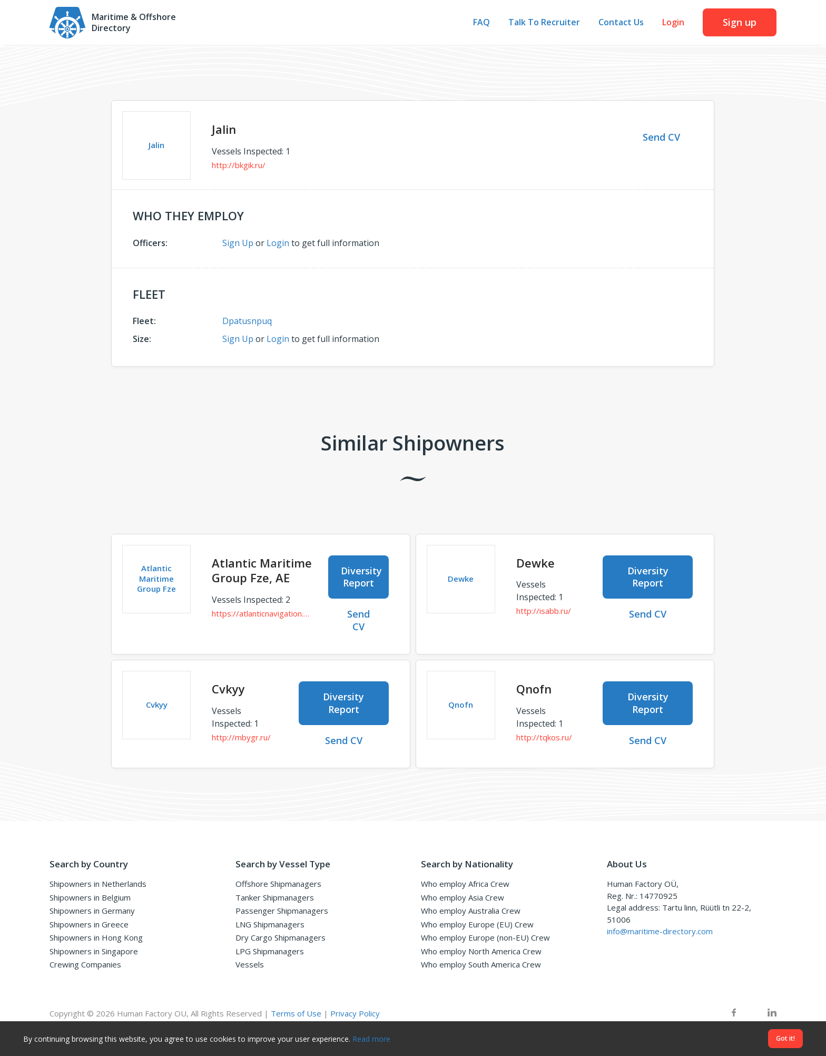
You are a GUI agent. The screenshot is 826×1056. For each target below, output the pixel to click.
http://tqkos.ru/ (544, 737)
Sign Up (237, 243)
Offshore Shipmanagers (278, 883)
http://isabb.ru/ (543, 610)
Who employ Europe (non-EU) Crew (485, 937)
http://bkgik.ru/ (239, 165)
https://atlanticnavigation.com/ (262, 613)
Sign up (739, 23)
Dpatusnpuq (247, 321)
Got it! (785, 1038)
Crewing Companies (85, 964)
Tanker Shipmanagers (274, 897)
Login (673, 24)
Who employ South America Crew (481, 964)
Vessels (249, 964)
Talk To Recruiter (544, 24)
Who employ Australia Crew (470, 910)
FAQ (481, 24)
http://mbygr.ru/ (241, 737)
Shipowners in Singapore (94, 951)
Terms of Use (296, 1013)
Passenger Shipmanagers (281, 910)
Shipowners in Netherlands (98, 883)
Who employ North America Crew (481, 951)
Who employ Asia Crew (462, 897)
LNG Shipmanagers (269, 924)
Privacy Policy (355, 1013)
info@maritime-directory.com (660, 931)
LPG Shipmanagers (269, 951)
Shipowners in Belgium (90, 897)
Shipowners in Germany (92, 910)
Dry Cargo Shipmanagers (280, 937)
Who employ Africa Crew (465, 883)
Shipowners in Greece (89, 924)
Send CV (661, 137)
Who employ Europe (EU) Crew (477, 924)
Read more (371, 1039)
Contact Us (621, 24)
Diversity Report (361, 576)
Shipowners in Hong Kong (96, 937)
